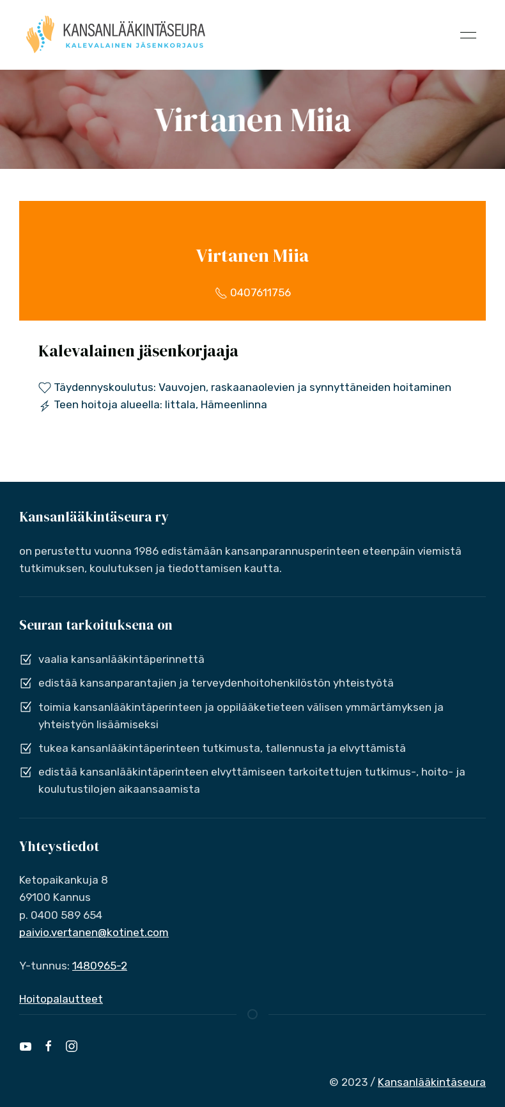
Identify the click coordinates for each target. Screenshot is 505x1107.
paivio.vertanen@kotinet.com (94, 932)
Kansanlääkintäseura (432, 1082)
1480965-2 (99, 965)
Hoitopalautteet (61, 998)
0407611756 (253, 292)
